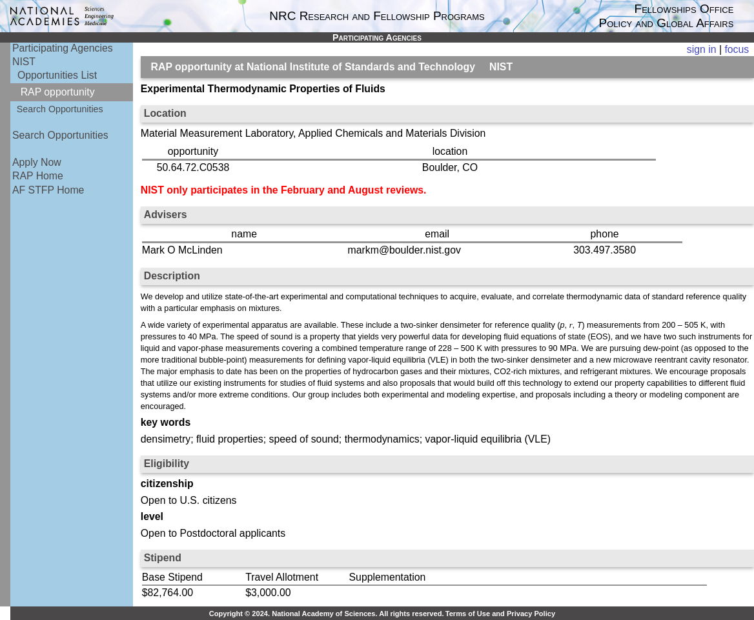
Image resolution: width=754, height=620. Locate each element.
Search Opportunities (60, 109)
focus (736, 49)
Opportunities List (57, 75)
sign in (702, 49)
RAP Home (37, 175)
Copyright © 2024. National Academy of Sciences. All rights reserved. (326, 613)
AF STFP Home (48, 190)
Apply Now (36, 162)
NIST (24, 61)
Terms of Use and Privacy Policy (500, 613)
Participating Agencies (62, 48)
